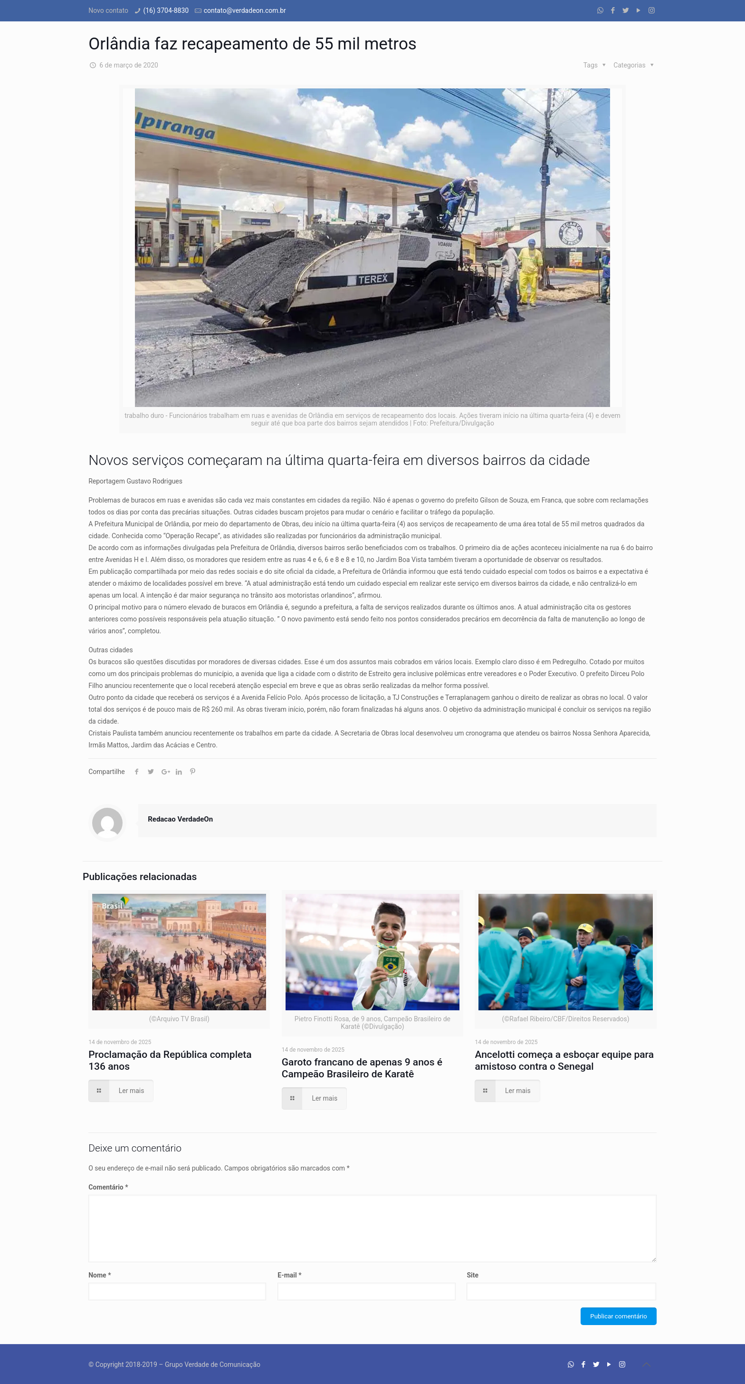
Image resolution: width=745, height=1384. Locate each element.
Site (472, 1275)
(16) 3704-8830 (166, 10)
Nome (99, 1275)
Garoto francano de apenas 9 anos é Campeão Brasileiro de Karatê (362, 1068)
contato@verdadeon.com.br (245, 10)
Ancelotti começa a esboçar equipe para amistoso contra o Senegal (564, 1060)
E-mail (289, 1275)
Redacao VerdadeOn (180, 819)
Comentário (108, 1187)
